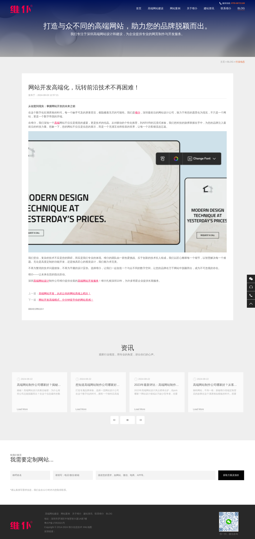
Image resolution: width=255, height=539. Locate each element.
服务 (96, 280)
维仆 (137, 112)
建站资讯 (209, 8)
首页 (138, 8)
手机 (251, 295)
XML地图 (87, 527)
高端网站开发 (85, 280)
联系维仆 (226, 8)
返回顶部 (251, 304)
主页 (222, 61)
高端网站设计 (41, 280)
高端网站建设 (155, 8)
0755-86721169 (238, 3)
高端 (57, 122)
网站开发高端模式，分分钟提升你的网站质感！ (66, 299)
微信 (251, 279)
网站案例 (175, 8)
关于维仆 (192, 8)
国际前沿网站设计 (36, 309)
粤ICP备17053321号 (54, 523)
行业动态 (240, 61)
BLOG (241, 8)
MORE (127, 420)
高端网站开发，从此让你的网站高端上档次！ (65, 293)
